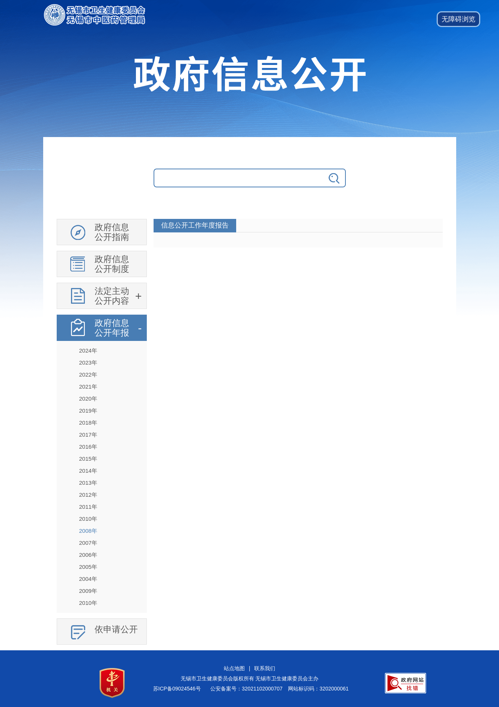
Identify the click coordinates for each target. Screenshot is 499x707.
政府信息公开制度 (112, 264)
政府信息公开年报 (112, 328)
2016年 (88, 446)
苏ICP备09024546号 (177, 689)
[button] (458, 19)
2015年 (88, 458)
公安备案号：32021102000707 (246, 689)
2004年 (88, 579)
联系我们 (264, 668)
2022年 (88, 374)
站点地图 (234, 668)
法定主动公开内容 (112, 296)
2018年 (88, 422)
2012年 (88, 494)
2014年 (88, 470)
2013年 (88, 482)
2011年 (88, 506)
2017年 (88, 434)
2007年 (88, 543)
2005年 (88, 567)
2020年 (88, 398)
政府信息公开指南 (112, 232)
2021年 (88, 386)
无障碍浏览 (458, 19)
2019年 (88, 410)
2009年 (88, 591)
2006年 (88, 555)
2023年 (88, 362)
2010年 (88, 519)
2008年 (88, 531)
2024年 (88, 350)
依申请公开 (116, 629)
